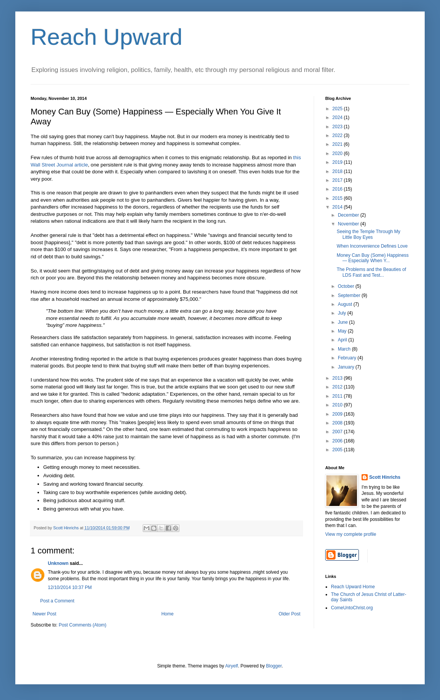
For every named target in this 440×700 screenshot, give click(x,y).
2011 (338, 396)
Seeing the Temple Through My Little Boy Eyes (368, 234)
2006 (338, 441)
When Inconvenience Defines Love (372, 246)
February (347, 358)
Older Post (289, 614)
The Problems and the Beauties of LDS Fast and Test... (371, 272)
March (345, 349)
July (342, 313)
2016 (338, 189)
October (346, 286)
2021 (338, 144)
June (343, 322)
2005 (338, 449)
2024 (338, 117)
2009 (338, 414)
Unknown (58, 563)
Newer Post (44, 614)
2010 (338, 405)
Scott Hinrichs (384, 477)
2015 (338, 198)
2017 (338, 180)
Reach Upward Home (353, 586)
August (346, 304)
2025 (338, 108)
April (343, 340)
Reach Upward (107, 37)
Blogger (274, 666)
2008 (338, 423)
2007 (338, 431)
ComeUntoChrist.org (352, 607)
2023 (338, 126)
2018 (338, 171)
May (343, 331)
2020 (338, 153)
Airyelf (231, 666)
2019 (338, 162)
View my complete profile (350, 534)
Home (167, 614)
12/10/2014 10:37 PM (70, 587)
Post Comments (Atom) (82, 625)
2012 (338, 387)
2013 (338, 378)
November (349, 224)
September (350, 295)
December (349, 215)
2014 (338, 207)
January (346, 367)
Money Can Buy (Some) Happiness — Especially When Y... (373, 258)
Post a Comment (57, 601)
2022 (338, 135)
